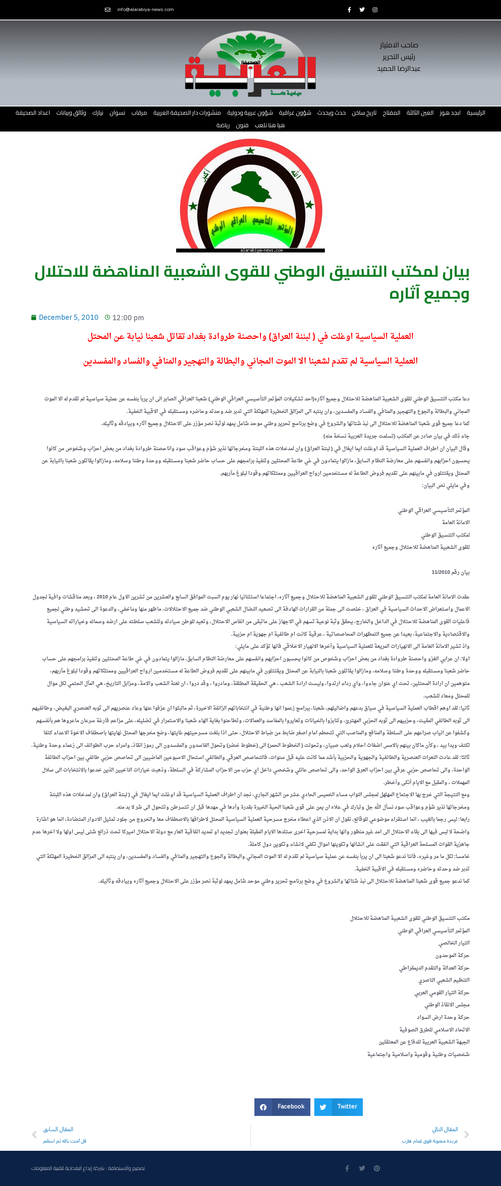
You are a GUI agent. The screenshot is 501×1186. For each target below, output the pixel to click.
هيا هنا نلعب (270, 125)
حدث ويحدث (331, 112)
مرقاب (139, 112)
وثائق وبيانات (71, 112)
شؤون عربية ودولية (250, 112)
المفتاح (391, 112)
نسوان (117, 112)
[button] (282, 1107)
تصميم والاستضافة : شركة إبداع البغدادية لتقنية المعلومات (88, 1168)
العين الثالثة (420, 112)
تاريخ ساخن (364, 112)
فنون (242, 125)
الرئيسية (476, 112)
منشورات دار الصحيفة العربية (187, 112)
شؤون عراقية (295, 112)
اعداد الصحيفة (33, 112)
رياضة (223, 125)
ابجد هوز (450, 112)
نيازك (97, 112)
